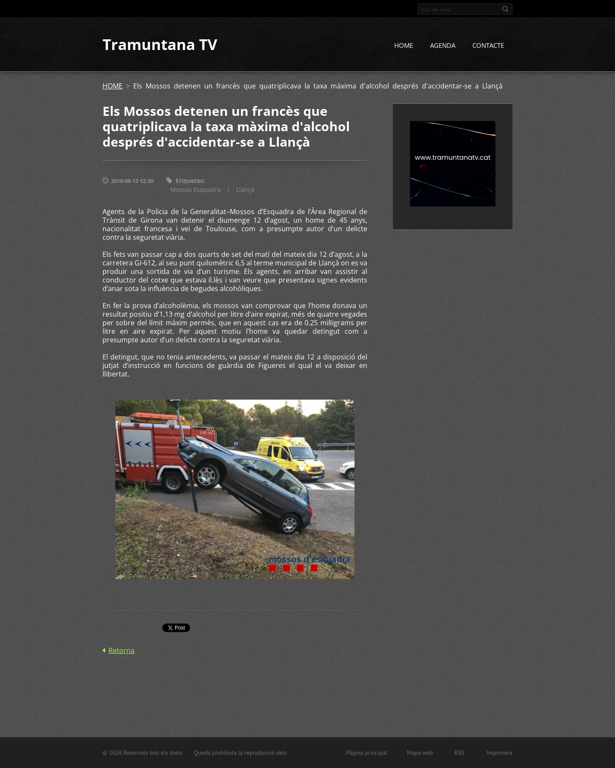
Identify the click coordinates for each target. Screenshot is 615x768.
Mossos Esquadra (195, 189)
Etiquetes (189, 181)
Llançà (245, 189)
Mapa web (420, 752)
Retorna (121, 650)
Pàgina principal (366, 752)
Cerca (505, 9)
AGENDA (442, 45)
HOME (403, 45)
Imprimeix (499, 752)
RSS (459, 752)
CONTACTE (488, 45)
